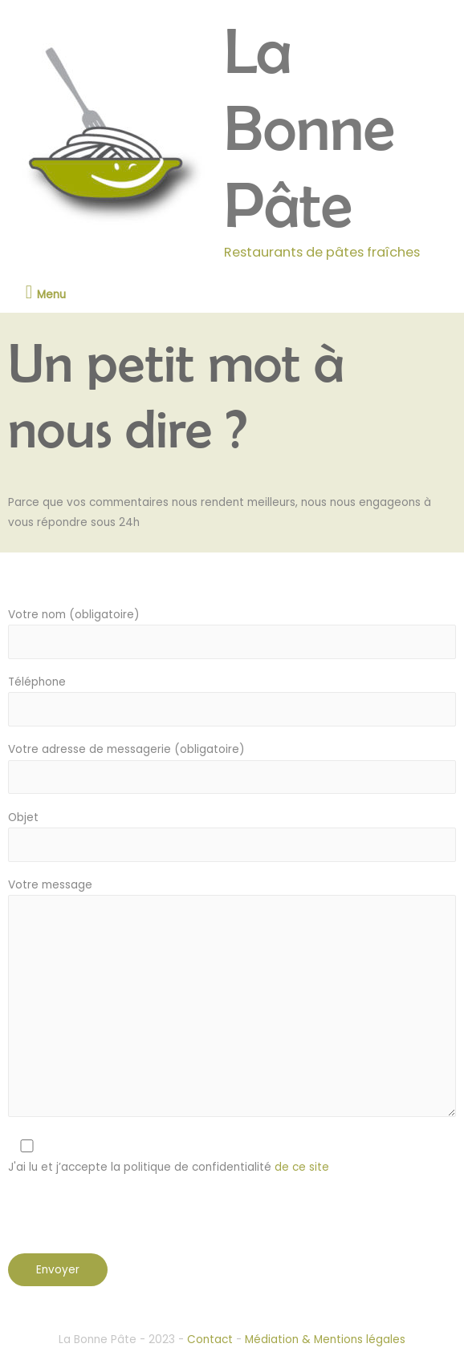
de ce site (300, 1167)
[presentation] (130, 1222)
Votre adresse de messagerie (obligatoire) (232, 768)
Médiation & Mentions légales (325, 1339)
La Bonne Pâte (309, 127)
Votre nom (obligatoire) (232, 633)
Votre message (232, 1000)
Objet (232, 836)
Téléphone (232, 700)
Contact (210, 1339)
